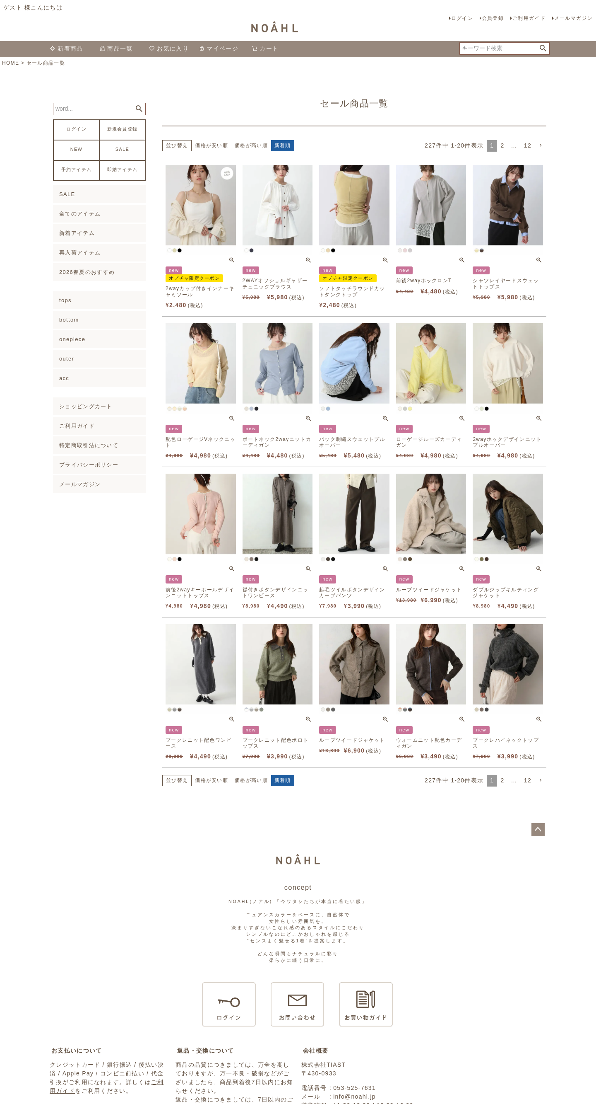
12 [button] (527, 145)
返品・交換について (205, 1050)
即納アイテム (122, 169)
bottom (69, 320)
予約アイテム (76, 169)
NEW (76, 149)
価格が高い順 (251, 145)
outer (66, 359)
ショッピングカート (86, 406)
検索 (542, 48)
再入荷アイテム (80, 252)
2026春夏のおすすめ (87, 272)
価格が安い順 (211, 145)
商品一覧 (116, 48)
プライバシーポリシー (88, 465)
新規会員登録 (122, 129)
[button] (540, 146)
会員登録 (493, 18)
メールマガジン (573, 18)
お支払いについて (76, 1050)
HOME (10, 63)
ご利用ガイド (529, 18)
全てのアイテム (80, 214)
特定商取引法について (88, 445)
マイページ (218, 48)
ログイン (462, 18)
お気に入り (169, 48)
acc (64, 378)
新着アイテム (77, 233)
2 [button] (502, 145)
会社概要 (315, 1050)
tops (65, 300)
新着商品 (66, 48)
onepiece (72, 339)
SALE (122, 149)
